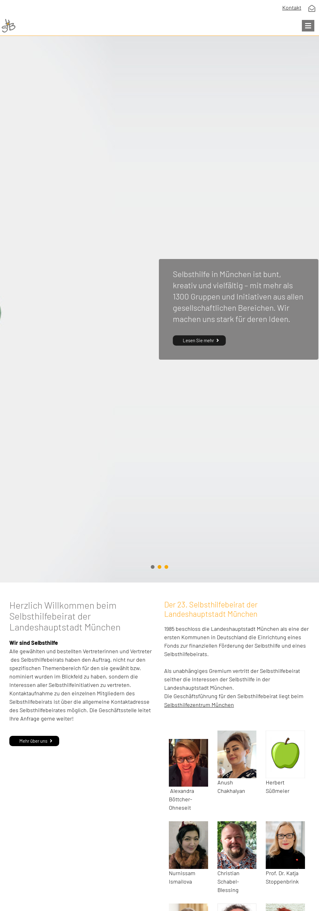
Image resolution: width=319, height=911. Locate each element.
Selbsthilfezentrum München (199, 704)
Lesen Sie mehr (197, 340)
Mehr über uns (33, 741)
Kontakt (291, 7)
